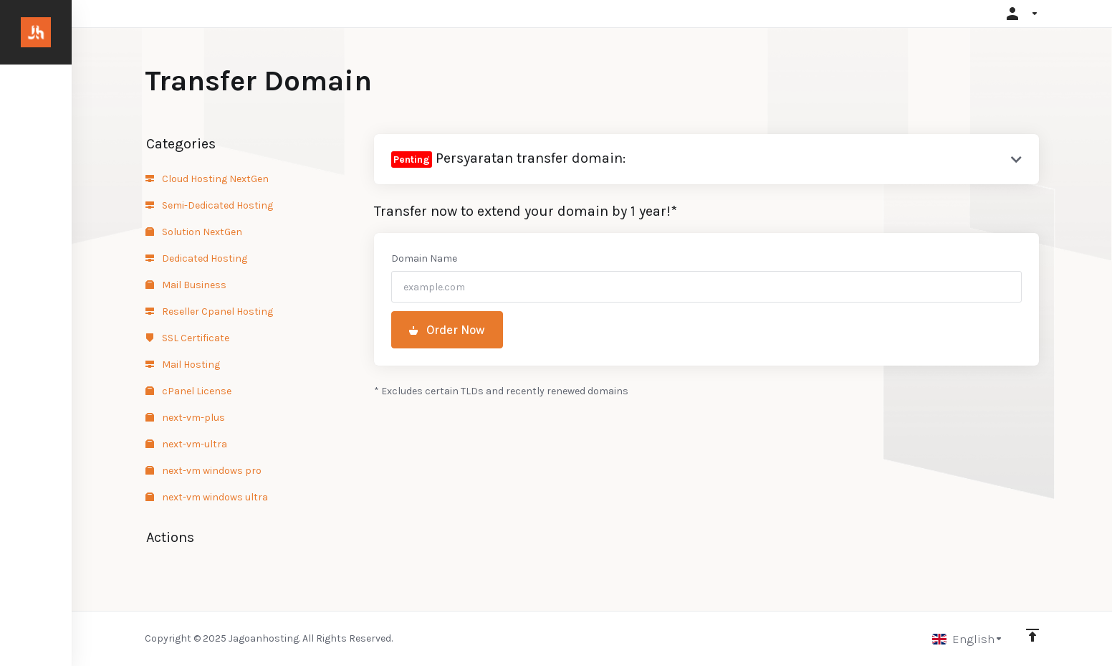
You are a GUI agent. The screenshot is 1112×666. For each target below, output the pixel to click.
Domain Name (424, 258)
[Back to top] (1032, 635)
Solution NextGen (193, 232)
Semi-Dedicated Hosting (209, 205)
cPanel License (188, 391)
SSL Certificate (187, 338)
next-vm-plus (185, 418)
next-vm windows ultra (206, 497)
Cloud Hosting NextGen (207, 179)
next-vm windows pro (203, 471)
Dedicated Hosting (196, 258)
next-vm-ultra (186, 444)
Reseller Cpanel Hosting (209, 311)
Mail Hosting (182, 364)
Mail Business (185, 285)
